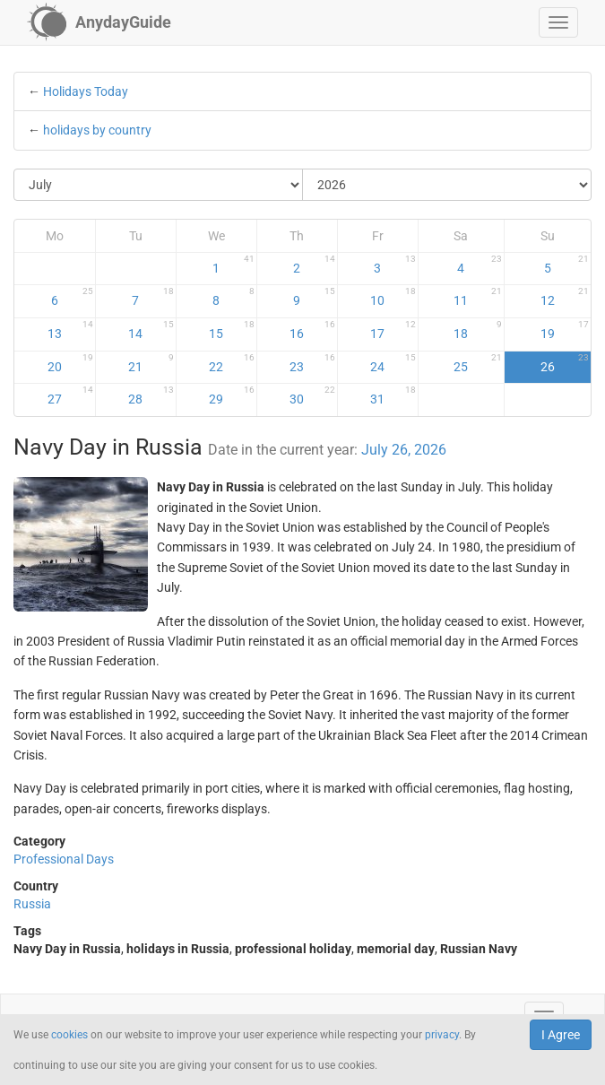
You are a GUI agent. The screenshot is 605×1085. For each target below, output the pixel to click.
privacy (442, 1035)
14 (151, 330)
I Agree (560, 1035)
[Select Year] (447, 184)
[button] (558, 22)
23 (312, 363)
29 (232, 395)
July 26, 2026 (403, 449)
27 (70, 395)
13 (70, 330)
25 (478, 363)
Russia (32, 904)
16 (312, 330)
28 (151, 395)
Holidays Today (85, 91)
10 (393, 297)
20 (70, 363)
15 (232, 330)
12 (564, 297)
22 (232, 363)
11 (478, 297)
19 (564, 330)
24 (393, 363)
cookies (69, 1035)
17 (393, 330)
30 (312, 395)
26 (564, 363)
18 (478, 330)
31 (393, 395)
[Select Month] (158, 184)
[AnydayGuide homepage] (99, 22)
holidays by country (97, 130)
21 (151, 363)
